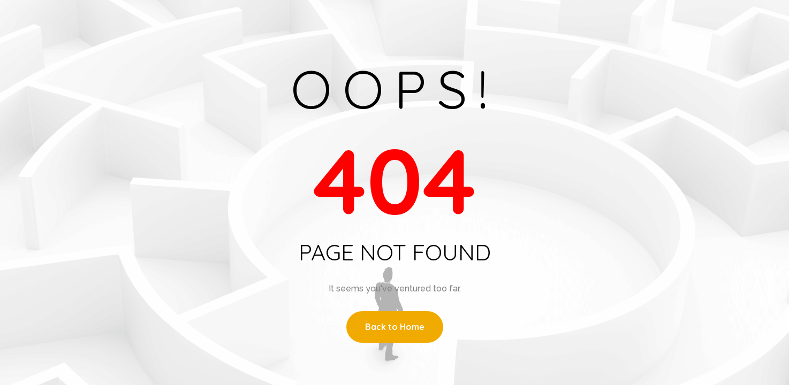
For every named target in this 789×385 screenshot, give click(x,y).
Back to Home (394, 326)
